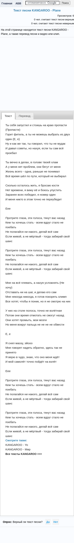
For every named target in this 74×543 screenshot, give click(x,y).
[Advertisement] (37, 73)
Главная (7, 3)
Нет (55, 521)
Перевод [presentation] (24, 115)
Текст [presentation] (8, 115)
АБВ (18, 3)
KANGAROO (13, 444)
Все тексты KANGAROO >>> (23, 453)
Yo (26, 444)
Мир (27, 449)
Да (48, 521)
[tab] (8, 115)
